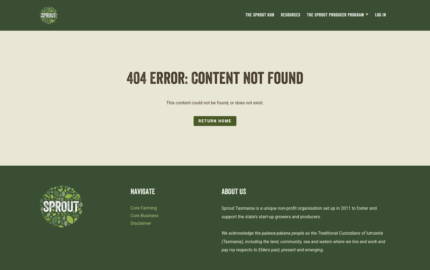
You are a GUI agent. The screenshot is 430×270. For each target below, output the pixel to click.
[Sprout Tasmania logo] (48, 15)
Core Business (145, 215)
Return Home (215, 121)
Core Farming (144, 208)
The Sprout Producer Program (335, 15)
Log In (380, 15)
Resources (290, 15)
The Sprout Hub (259, 15)
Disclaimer (141, 223)
